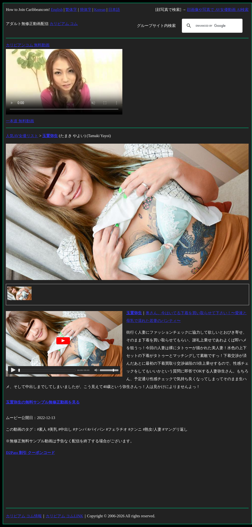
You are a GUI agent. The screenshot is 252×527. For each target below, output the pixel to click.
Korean (100, 10)
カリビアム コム (64, 24)
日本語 (114, 10)
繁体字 (71, 10)
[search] (211, 26)
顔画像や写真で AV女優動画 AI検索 (218, 10)
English (57, 10)
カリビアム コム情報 (24, 516)
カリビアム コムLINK (64, 516)
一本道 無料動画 (20, 121)
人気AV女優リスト (22, 136)
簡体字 (86, 10)
